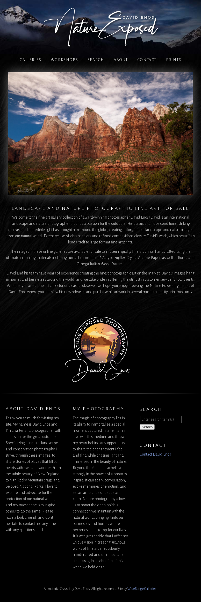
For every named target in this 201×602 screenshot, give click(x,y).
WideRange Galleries (141, 589)
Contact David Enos (155, 454)
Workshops (64, 60)
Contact (146, 60)
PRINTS (174, 60)
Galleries (30, 60)
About (121, 60)
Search (96, 60)
